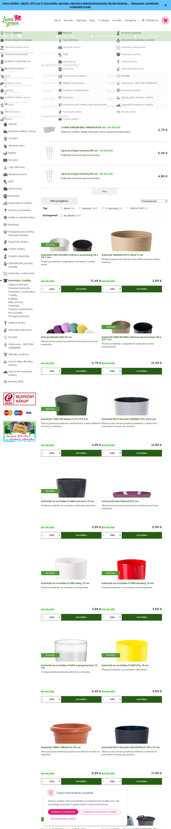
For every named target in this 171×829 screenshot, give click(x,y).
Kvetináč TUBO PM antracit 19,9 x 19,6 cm (144, 566)
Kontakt (49, 779)
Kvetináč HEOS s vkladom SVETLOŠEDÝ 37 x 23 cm (59, 643)
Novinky (68, 20)
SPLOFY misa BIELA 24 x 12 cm (145, 641)
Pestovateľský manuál (73, 779)
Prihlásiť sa (152, 20)
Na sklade (72, 215)
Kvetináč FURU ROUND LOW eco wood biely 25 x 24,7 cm (61, 259)
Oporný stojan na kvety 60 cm (79, 173)
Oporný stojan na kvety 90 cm (79, 150)
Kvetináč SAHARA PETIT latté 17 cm (103, 259)
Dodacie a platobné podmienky (78, 772)
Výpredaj (81, 20)
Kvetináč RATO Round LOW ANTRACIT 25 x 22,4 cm (102, 643)
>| (163, 708)
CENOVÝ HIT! (139, 208)
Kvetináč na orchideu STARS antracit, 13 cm (61, 412)
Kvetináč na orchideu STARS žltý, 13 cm (145, 489)
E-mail (130, 771)
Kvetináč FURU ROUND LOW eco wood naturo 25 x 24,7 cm (60, 337)
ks (54, 291)
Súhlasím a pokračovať (63, 811)
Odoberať (138, 820)
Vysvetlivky (66, 758)
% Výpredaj (113, 208)
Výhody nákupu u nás (72, 751)
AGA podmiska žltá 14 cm (143, 257)
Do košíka (71, 292)
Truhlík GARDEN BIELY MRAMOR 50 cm (83, 127)
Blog (47, 772)
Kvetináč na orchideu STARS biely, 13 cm (145, 412)
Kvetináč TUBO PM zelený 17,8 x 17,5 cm (104, 335)
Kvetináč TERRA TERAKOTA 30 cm (61, 566)
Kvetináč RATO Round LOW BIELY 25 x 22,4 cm (144, 335)
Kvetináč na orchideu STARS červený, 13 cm (61, 489)
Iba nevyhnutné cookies (63, 818)
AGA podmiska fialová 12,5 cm (102, 412)
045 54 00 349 (15, 770)
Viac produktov (104, 696)
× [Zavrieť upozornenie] (165, 5)
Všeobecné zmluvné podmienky (79, 765)
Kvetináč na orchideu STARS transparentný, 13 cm (103, 489)
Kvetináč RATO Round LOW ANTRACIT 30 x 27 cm (102, 566)
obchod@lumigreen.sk (20, 773)
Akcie (57, 20)
